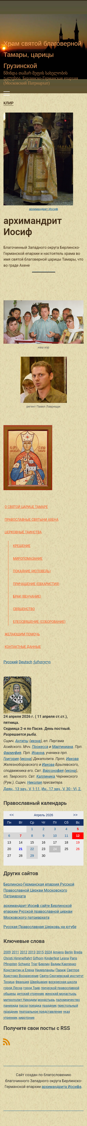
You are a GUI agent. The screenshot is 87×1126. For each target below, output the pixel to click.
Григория (11, 759)
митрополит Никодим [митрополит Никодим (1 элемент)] (20, 1000)
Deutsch (25, 662)
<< (12, 815)
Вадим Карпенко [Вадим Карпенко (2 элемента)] (63, 964)
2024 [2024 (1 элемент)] (48, 952)
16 (43, 842)
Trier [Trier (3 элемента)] (34, 964)
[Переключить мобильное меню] (6, 93)
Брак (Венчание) (27, 596)
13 (9, 842)
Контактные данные (23, 647)
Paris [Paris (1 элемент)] (73, 958)
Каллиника (45, 776)
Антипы (22, 741)
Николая (34, 782)
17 (55, 842)
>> (75, 815)
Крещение (21, 546)
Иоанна (38, 753)
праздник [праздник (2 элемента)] (49, 1005)
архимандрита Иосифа (61, 1086)
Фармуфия (12, 753)
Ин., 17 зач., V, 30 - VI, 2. (61, 789)
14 (21, 842)
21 (21, 849)
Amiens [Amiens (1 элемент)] (58, 952)
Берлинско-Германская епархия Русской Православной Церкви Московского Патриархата (38, 890)
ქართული (42, 662)
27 (9, 855)
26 (78, 849)
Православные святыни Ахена (31, 519)
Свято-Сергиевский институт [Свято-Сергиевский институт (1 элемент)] (61, 976)
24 (55, 849)
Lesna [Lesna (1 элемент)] (64, 958)
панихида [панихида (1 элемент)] (10, 1005)
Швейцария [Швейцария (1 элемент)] (39, 982)
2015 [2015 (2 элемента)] (40, 952)
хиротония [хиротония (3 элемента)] (26, 1017)
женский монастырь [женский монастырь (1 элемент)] (60, 994)
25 (66, 849)
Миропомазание (27, 558)
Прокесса (40, 746)
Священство (24, 609)
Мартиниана (62, 746)
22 (32, 849)
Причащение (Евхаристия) (36, 584)
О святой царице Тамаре (26, 507)
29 (32, 855)
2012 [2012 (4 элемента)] (23, 952)
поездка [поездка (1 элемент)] (35, 1005)
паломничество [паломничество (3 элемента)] (68, 1000)
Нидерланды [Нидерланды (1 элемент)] (45, 970)
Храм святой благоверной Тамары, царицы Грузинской (42, 54)
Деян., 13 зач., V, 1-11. (22, 789)
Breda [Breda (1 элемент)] (78, 952)
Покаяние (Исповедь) (32, 571)
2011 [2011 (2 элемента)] (15, 952)
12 (78, 836)
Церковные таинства (23, 532)
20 (9, 849)
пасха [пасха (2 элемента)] (23, 1005)
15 (32, 842)
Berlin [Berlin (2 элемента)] (69, 952)
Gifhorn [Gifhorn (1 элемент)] (38, 958)
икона (36, 741)
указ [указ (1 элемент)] (66, 1011)
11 (66, 836)
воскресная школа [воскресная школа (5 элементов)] (62, 982)
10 (55, 836)
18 (66, 842)
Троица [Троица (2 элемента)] (8, 982)
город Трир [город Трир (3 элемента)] (31, 988)
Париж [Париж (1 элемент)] (60, 970)
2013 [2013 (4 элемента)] (31, 952)
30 (43, 855)
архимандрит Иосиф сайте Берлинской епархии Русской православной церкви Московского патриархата (37, 911)
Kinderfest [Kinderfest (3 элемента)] (51, 958)
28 (21, 855)
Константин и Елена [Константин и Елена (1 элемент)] (18, 970)
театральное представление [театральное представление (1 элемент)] (40, 1011)
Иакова (72, 759)
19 (78, 842)
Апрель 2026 (43, 815)
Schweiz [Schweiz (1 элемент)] (24, 964)
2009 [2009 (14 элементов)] (7, 952)
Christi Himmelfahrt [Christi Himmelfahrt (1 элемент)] (17, 958)
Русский (10, 662)
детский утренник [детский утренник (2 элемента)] (30, 994)
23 (43, 849)
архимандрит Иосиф (43, 209)
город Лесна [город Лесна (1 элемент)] (12, 988)
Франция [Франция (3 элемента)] (22, 982)
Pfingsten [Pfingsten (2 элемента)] (10, 964)
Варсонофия (53, 770)
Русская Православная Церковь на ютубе (39, 927)
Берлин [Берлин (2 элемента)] (44, 964)
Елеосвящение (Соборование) (39, 622)
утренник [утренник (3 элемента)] (10, 1017)
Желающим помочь (22, 634)
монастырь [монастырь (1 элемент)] (46, 1000)
